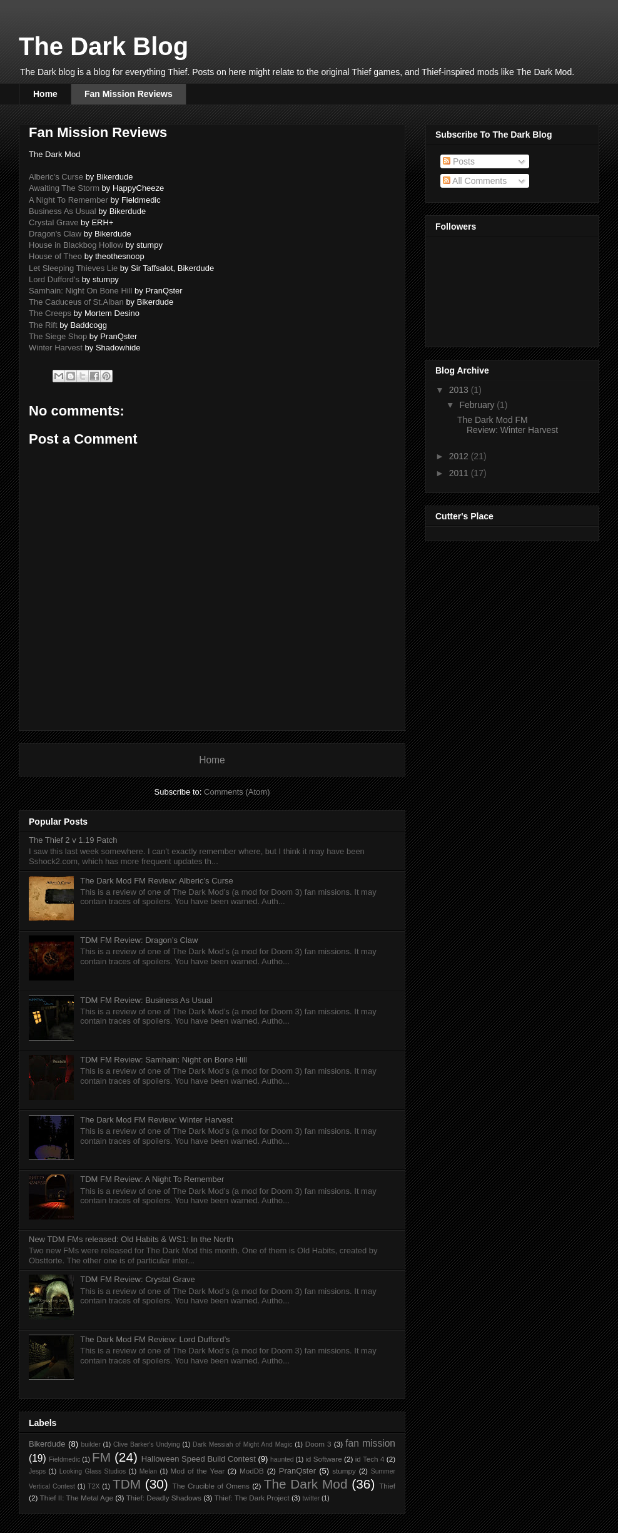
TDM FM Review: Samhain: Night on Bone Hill (163, 1059)
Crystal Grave (53, 222)
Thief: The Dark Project (252, 1498)
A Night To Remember (68, 200)
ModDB (252, 1471)
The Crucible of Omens (211, 1486)
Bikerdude (47, 1444)
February (478, 405)
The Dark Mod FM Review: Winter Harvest (156, 1119)
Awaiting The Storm (64, 188)
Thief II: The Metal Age (76, 1498)
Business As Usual (62, 211)
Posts (459, 161)
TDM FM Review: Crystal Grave (137, 1279)
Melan (148, 1471)
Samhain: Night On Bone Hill (80, 290)
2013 (460, 390)
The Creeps (50, 313)
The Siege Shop (58, 336)
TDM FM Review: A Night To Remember (152, 1179)
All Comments (475, 181)
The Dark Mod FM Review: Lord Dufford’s (155, 1339)
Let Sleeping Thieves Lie (73, 268)
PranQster (297, 1470)
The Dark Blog (103, 46)
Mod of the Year (198, 1471)
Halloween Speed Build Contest (198, 1459)
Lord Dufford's (54, 279)
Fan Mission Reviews (128, 94)
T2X (93, 1486)
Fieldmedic (64, 1459)
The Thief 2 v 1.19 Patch (73, 840)
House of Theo (55, 256)
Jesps (37, 1471)
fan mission (370, 1443)
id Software (323, 1459)
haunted (282, 1459)
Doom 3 (318, 1444)
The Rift (43, 325)
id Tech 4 (370, 1459)
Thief (387, 1486)
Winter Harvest (56, 347)
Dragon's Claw (55, 233)
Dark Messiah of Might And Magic (242, 1444)
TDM (127, 1484)
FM (101, 1457)
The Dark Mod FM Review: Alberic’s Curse (156, 880)
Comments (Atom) (237, 792)
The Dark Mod (306, 1484)
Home (45, 94)
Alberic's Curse (56, 176)
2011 (460, 473)
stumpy (344, 1471)
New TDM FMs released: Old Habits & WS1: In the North (131, 1239)
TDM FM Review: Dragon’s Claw (139, 940)
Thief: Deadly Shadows (163, 1498)
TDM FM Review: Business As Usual (146, 1000)
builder (91, 1444)
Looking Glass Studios (92, 1471)
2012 (460, 456)
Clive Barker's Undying (146, 1444)
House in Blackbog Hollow (76, 245)
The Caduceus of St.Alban (76, 302)
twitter (311, 1498)
